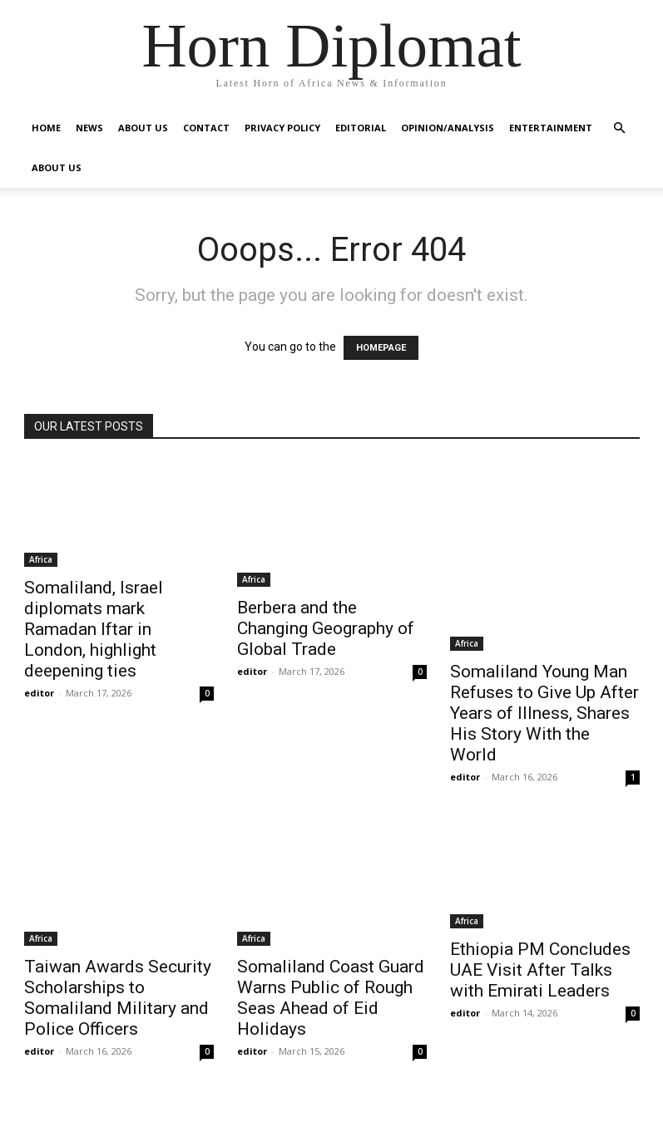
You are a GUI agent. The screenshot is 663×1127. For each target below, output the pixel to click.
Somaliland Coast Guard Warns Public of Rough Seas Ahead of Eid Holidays (330, 998)
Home (46, 127)
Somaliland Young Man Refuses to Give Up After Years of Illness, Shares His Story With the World (544, 713)
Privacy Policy (282, 127)
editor (39, 693)
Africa (40, 559)
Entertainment (550, 127)
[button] (620, 128)
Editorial (360, 127)
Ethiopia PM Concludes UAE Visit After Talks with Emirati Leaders (540, 970)
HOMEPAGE (381, 347)
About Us (143, 127)
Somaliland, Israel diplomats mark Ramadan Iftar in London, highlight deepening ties (93, 629)
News (89, 127)
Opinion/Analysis (447, 127)
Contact (206, 127)
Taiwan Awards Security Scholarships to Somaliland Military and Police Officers (117, 998)
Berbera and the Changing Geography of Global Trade (325, 628)
